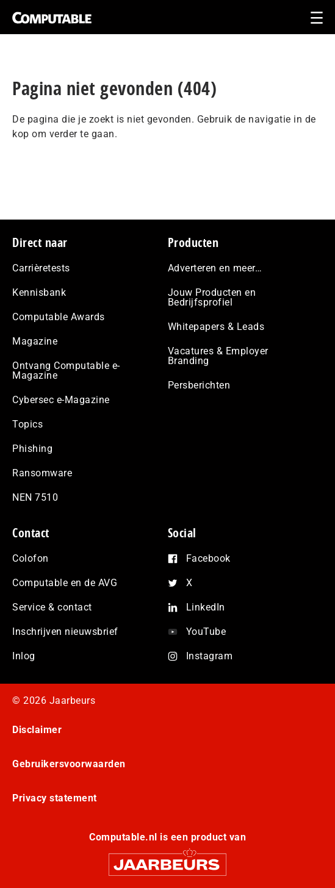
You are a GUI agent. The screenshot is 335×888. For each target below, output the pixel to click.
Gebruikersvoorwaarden (69, 764)
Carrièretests (41, 268)
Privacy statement (54, 798)
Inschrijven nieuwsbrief (65, 631)
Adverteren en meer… (215, 268)
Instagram (209, 656)
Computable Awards (58, 317)
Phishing (32, 448)
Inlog (23, 656)
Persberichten (199, 385)
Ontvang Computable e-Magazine (66, 370)
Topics (27, 424)
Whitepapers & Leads (216, 326)
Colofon (30, 558)
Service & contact (52, 607)
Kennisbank (39, 292)
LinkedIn (205, 607)
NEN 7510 (35, 497)
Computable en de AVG (64, 583)
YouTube (206, 631)
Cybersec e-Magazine (61, 400)
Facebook (208, 558)
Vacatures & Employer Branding (218, 356)
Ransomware (42, 473)
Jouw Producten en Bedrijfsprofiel (212, 297)
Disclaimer (37, 730)
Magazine (34, 341)
